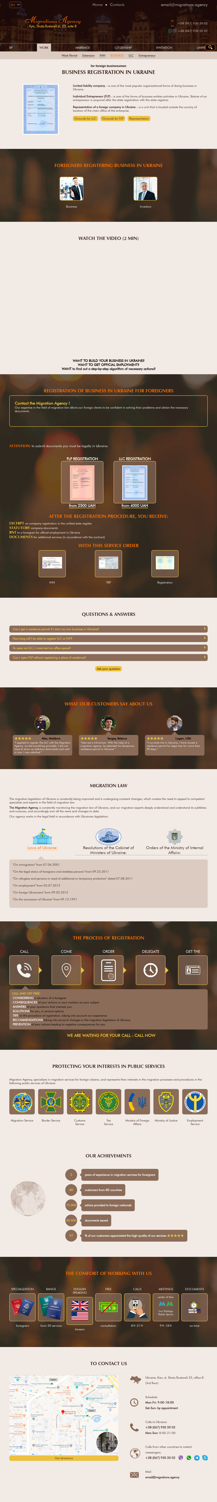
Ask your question (108, 668)
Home (98, 4)
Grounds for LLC (85, 118)
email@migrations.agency (184, 4)
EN (13, 5)
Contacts (117, 4)
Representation (139, 118)
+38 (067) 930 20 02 (193, 23)
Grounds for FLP (112, 118)
